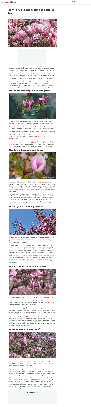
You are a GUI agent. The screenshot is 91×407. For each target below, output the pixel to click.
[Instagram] (74, 2)
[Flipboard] (76, 2)
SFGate (32, 143)
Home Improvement (31, 2)
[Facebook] (72, 2)
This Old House (27, 317)
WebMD (18, 379)
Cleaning (46, 2)
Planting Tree (51, 302)
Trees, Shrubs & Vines (18, 7)
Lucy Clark (11, 17)
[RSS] (79, 2)
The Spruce (19, 80)
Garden (40, 2)
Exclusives (21, 2)
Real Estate (66, 2)
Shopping (58, 2)
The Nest (18, 362)
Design (52, 2)
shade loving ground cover (39, 136)
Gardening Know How (14, 138)
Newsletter (85, 2)
